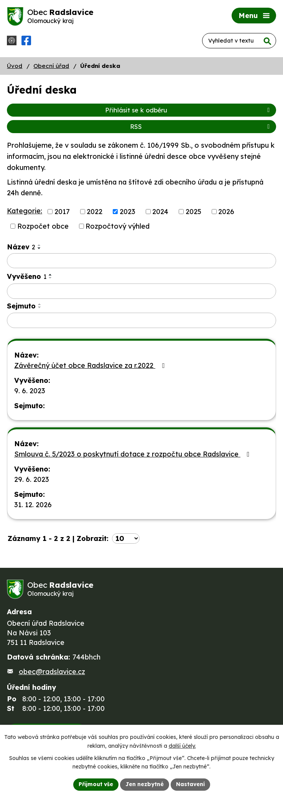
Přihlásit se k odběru (188, 110)
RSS (201, 126)
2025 (193, 211)
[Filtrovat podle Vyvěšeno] (141, 291)
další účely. (182, 745)
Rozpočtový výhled (118, 226)
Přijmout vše (96, 784)
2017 (62, 211)
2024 (160, 211)
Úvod (14, 65)
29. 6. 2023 (31, 479)
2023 (127, 211)
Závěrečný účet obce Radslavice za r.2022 (91, 365)
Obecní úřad (51, 65)
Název (21, 246)
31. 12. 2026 (33, 504)
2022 (94, 211)
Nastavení (190, 784)
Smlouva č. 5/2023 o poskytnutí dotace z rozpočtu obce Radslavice (133, 454)
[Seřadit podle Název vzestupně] (39, 245)
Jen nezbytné (144, 784)
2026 (226, 211)
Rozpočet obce (43, 226)
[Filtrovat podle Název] (141, 261)
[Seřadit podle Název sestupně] (39, 248)
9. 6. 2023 (29, 390)
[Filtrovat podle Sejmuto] (141, 320)
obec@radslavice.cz (52, 671)
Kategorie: (24, 210)
